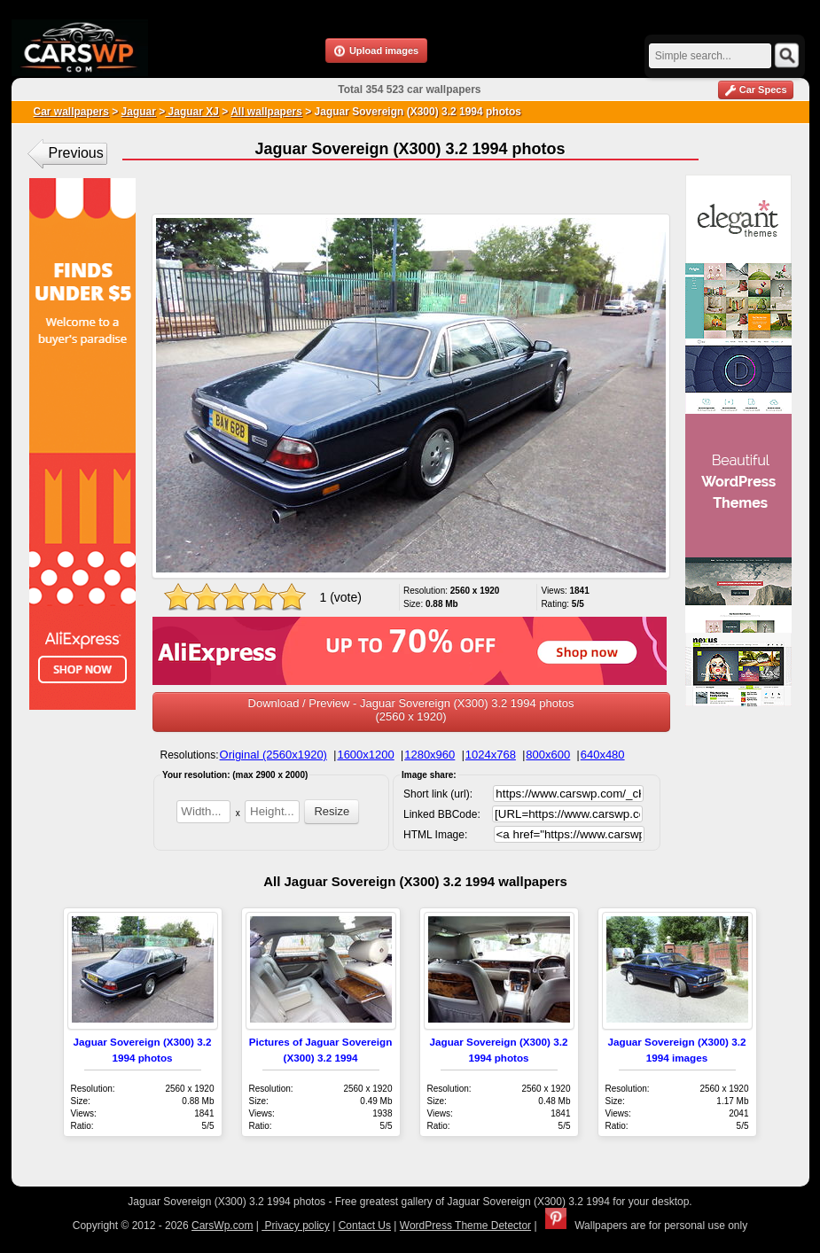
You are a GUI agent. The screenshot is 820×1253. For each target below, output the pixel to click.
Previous (76, 152)
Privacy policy (296, 1225)
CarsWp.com (222, 1225)
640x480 (603, 754)
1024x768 (490, 754)
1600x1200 (365, 754)
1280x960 (429, 754)
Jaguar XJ (192, 111)
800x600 (548, 754)
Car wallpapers (71, 111)
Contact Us (365, 1225)
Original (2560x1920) (273, 754)
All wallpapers (266, 111)
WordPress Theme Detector (465, 1225)
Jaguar (138, 111)
